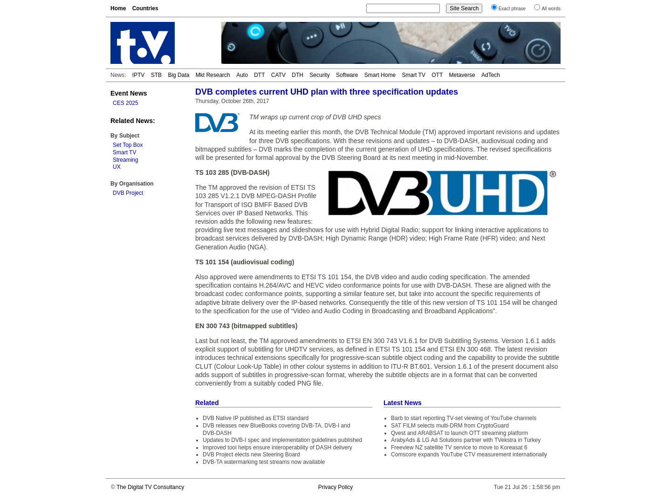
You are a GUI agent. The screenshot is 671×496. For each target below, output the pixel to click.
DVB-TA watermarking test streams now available (264, 462)
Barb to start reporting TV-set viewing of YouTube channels (463, 418)
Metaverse (462, 75)
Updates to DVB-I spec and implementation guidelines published (282, 440)
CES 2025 (125, 103)
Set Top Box (128, 145)
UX (117, 167)
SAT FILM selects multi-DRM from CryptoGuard (450, 425)
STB (156, 75)
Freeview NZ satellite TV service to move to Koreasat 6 (459, 447)
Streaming (125, 160)
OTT (437, 75)
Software (347, 75)
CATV (278, 75)
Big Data (178, 75)
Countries (145, 8)
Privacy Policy (335, 487)
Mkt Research (213, 75)
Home (118, 8)
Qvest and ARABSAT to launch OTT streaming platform (459, 433)
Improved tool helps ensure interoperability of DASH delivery (277, 447)
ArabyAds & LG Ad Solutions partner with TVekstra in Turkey (466, 440)
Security (319, 75)
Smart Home (380, 75)
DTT (259, 75)
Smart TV (413, 75)
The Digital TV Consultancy (150, 487)
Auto (242, 75)
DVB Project (128, 193)
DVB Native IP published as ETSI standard (255, 418)
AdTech (490, 75)
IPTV (138, 75)
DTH (297, 75)
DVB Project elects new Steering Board (251, 454)
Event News (128, 93)
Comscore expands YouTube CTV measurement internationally (469, 454)
